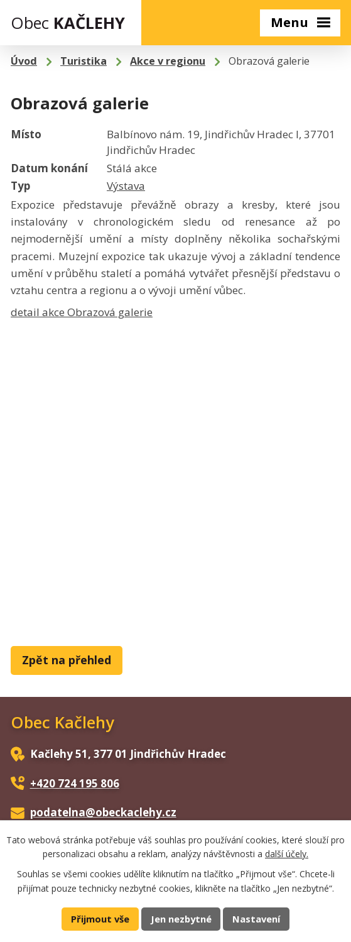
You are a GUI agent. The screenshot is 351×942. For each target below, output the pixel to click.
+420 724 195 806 (74, 783)
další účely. (286, 854)
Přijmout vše (100, 918)
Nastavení (256, 918)
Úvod (24, 61)
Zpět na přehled (66, 659)
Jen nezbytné (181, 918)
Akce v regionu (167, 61)
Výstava (126, 185)
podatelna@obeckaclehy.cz (103, 812)
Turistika (83, 61)
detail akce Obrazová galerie (82, 312)
